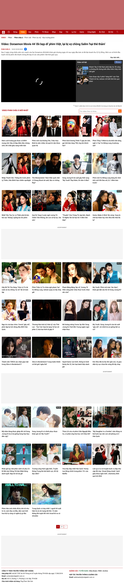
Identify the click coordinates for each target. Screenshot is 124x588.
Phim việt (27, 38)
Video (23, 32)
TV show (45, 32)
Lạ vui (74, 32)
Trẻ (67, 32)
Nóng (15, 32)
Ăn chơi (102, 32)
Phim (37, 32)
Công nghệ (91, 32)
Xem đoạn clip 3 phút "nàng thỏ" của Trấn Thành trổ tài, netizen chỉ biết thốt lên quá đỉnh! (98, 80)
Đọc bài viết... (115, 57)
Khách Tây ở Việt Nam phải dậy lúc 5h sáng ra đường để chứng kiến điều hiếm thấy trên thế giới (99, 70)
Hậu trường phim (48, 38)
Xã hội (110, 32)
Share (118, 62)
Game (82, 32)
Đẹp (60, 32)
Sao (29, 32)
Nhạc (54, 32)
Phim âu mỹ (36, 38)
